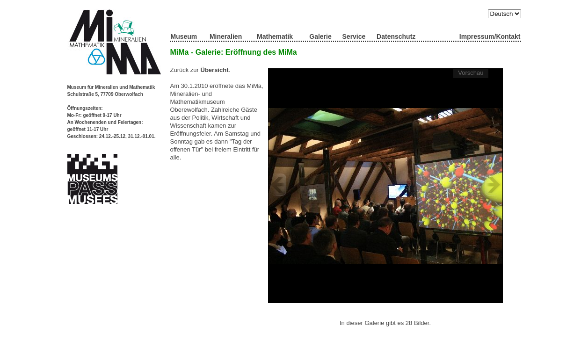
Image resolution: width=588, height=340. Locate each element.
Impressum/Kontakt (490, 36)
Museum (184, 36)
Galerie (320, 36)
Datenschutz (396, 36)
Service (354, 36)
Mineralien (226, 36)
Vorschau (470, 72)
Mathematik (275, 36)
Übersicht (215, 69)
